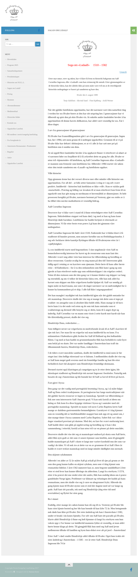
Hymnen (10, 100)
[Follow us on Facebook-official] (38, 30)
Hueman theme (34, 572)
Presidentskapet (13, 77)
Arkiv (9, 158)
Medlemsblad (12, 111)
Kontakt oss (11, 123)
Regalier (10, 152)
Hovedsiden (11, 59)
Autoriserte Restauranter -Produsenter (21, 146)
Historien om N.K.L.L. (16, 82)
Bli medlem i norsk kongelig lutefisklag (22, 134)
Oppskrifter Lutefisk (15, 129)
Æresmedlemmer (13, 106)
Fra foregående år (14, 140)
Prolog (9, 94)
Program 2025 (12, 65)
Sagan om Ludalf (13, 88)
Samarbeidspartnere (14, 71)
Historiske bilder (13, 117)
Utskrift (123, 72)
